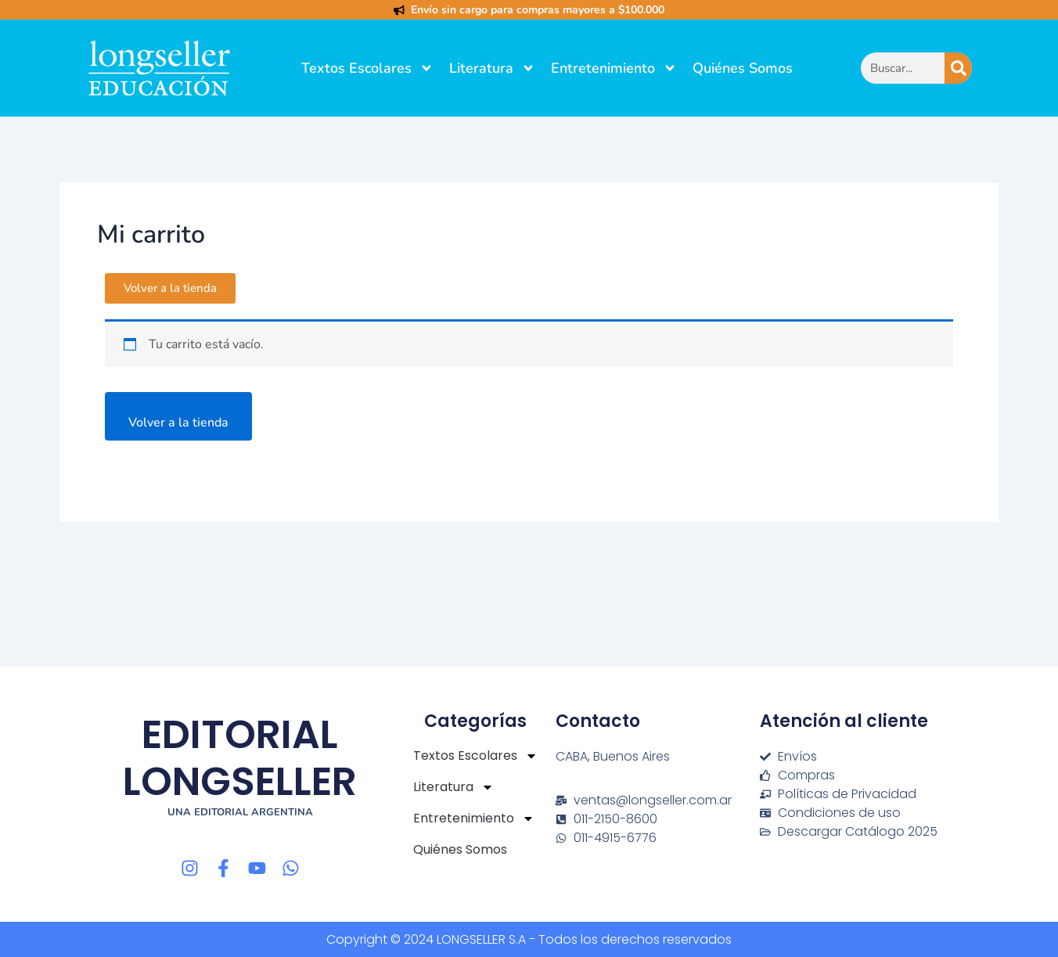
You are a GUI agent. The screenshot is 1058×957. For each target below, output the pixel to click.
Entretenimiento (614, 68)
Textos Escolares (367, 68)
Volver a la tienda (178, 422)
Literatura (492, 68)
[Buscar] (958, 68)
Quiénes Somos (743, 68)
